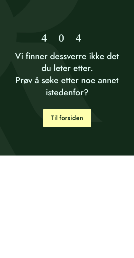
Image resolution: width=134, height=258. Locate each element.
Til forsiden (67, 118)
